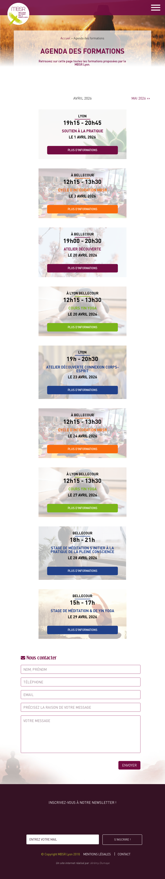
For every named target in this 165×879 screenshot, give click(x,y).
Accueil (65, 38)
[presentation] (82, 821)
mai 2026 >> (140, 98)
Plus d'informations (82, 150)
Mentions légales (97, 854)
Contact (124, 854)
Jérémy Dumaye (99, 863)
